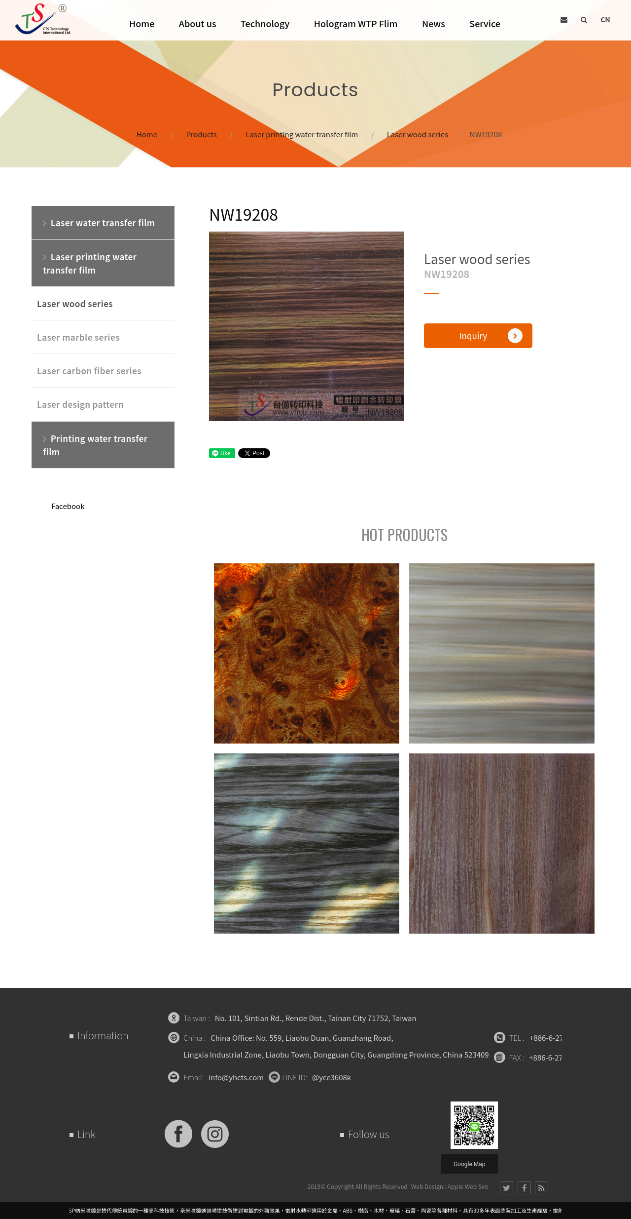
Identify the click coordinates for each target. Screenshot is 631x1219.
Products (201, 134)
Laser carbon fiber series (89, 370)
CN (605, 19)
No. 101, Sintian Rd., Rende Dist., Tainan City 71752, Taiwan (316, 1018)
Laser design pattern (80, 404)
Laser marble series (78, 337)
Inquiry (491, 335)
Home (147, 134)
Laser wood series (417, 134)
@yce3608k (331, 1077)
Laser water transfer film (99, 222)
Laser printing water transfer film (301, 134)
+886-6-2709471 (556, 1037)
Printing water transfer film (95, 444)
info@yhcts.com (236, 1077)
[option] (306, 326)
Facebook (67, 506)
